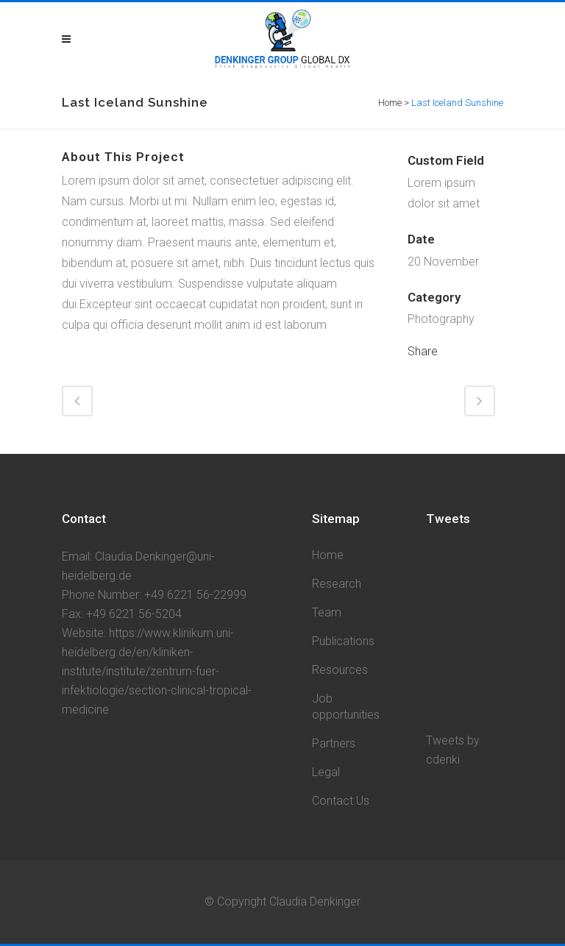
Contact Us (340, 801)
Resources (340, 670)
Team (326, 612)
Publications (343, 641)
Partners (333, 743)
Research (336, 584)
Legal (326, 772)
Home (390, 102)
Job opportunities (346, 706)
